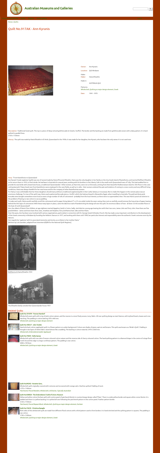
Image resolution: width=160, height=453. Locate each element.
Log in (146, 18)
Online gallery (49, 18)
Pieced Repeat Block (35, 404)
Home (10, 22)
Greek (116, 89)
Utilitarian (52, 391)
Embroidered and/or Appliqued (40, 332)
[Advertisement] (80, 48)
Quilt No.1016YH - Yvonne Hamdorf (32, 314)
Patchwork (24, 391)
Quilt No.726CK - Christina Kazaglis (32, 408)
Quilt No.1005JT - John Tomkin (31, 325)
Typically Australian (64, 391)
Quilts (30, 18)
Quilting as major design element (101, 89)
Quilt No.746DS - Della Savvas (30, 336)
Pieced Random (33, 391)
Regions (38, 18)
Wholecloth (85, 89)
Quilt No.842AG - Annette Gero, (31, 384)
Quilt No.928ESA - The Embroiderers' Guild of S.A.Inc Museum (41, 395)
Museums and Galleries (17, 18)
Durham (80, 404)
